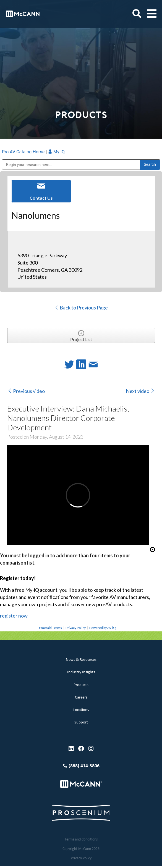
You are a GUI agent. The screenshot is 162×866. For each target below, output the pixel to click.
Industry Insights (81, 672)
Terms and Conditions (81, 839)
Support (81, 722)
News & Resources (81, 660)
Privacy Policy (76, 628)
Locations (81, 710)
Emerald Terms (50, 628)
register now (14, 616)
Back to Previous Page (81, 307)
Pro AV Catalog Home (24, 151)
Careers (81, 697)
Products (81, 685)
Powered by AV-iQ (102, 628)
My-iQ (56, 151)
